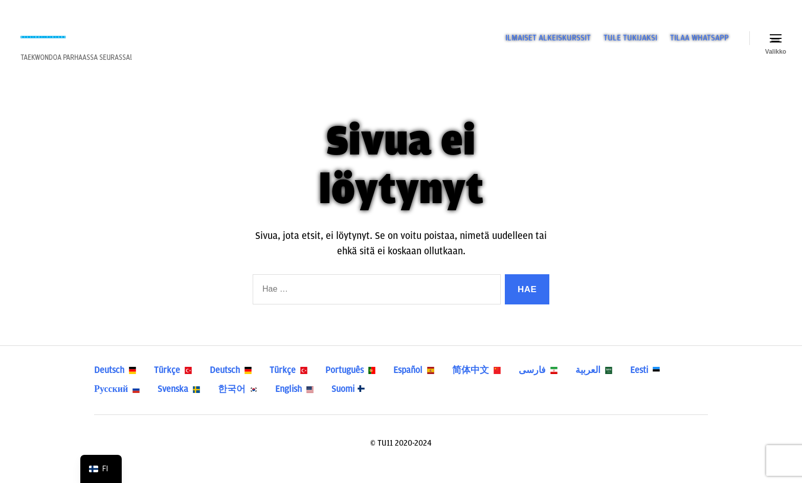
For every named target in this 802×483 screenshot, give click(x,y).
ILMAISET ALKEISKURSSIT (548, 44)
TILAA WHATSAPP (699, 44)
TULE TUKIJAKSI (630, 44)
